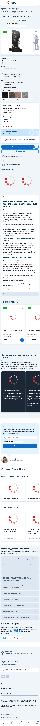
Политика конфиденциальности (9, 717)
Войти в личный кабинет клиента (14, 670)
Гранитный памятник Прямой (12, 330)
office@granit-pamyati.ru (9, 665)
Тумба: (3, 58)
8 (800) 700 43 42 (16, 631)
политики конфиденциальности (11, 450)
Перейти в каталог (7, 349)
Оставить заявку (20, 446)
